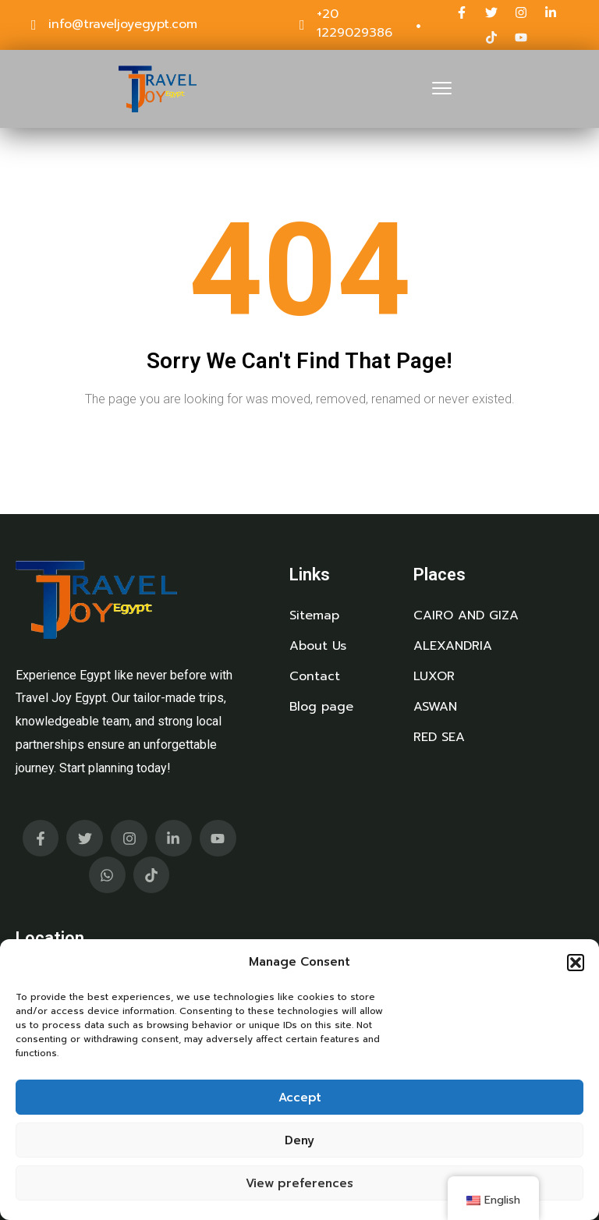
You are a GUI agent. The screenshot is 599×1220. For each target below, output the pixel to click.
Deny (299, 1140)
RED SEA (439, 737)
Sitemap (314, 615)
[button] (575, 962)
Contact (314, 676)
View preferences (299, 1183)
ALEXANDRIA (452, 646)
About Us (317, 646)
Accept (299, 1097)
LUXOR (434, 676)
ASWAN (435, 706)
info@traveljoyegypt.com (122, 24)
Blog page (321, 706)
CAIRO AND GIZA (466, 615)
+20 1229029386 (354, 23)
